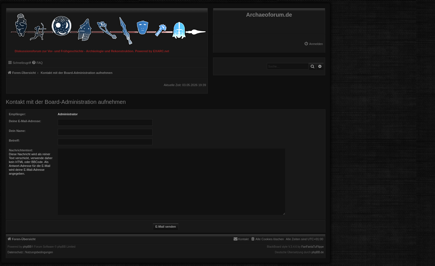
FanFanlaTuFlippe (312, 246)
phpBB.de (318, 252)
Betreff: (14, 140)
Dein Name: (17, 130)
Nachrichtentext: (21, 150)
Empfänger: (17, 114)
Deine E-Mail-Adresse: (25, 121)
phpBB (27, 246)
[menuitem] (313, 44)
